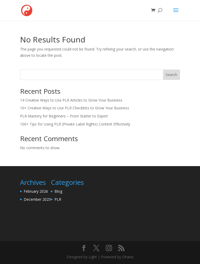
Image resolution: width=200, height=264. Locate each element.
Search (171, 74)
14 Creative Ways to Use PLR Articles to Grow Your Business (71, 100)
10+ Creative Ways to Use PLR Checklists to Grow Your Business (74, 107)
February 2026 (36, 191)
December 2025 (37, 199)
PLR (57, 199)
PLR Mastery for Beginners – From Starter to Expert (64, 116)
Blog (58, 191)
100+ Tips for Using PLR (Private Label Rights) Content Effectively (75, 124)
